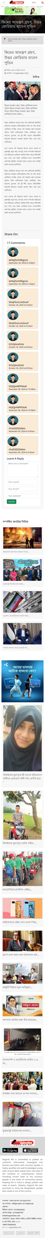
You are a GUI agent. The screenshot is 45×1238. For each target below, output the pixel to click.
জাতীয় (7, 7)
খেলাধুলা (27, 7)
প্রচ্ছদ (2, 7)
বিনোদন (33, 7)
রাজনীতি (13, 7)
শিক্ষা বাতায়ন (39, 7)
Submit (11, 501)
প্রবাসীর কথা (20, 7)
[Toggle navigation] (3, 2)
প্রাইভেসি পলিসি (33, 1233)
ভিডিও (34, 3)
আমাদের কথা (8, 1233)
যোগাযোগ (20, 1233)
